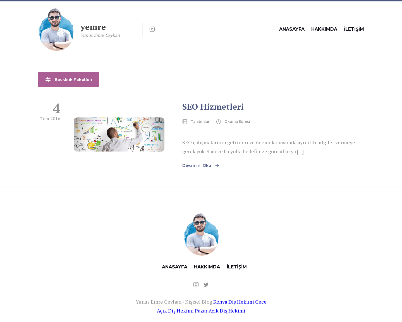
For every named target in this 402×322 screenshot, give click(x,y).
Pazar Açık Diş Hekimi (220, 310)
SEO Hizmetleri (213, 106)
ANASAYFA (292, 29)
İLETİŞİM (354, 29)
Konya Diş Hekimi (233, 301)
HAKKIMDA (324, 29)
